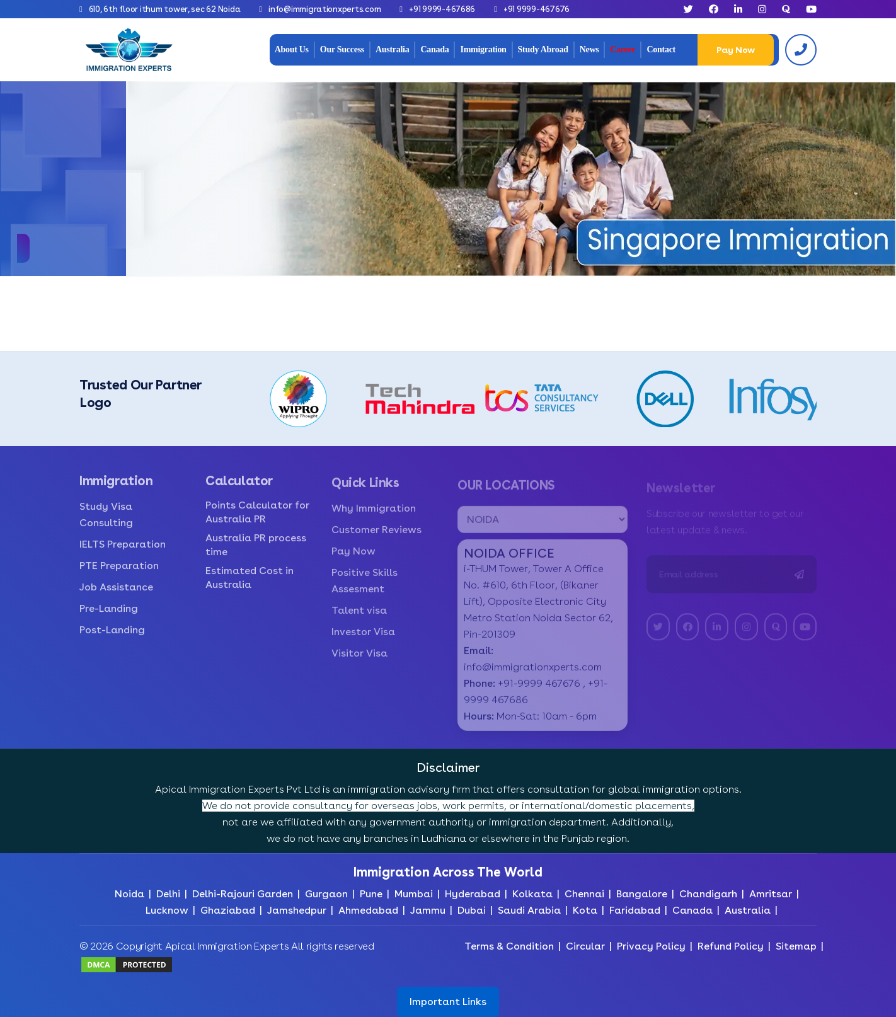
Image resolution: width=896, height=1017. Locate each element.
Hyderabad (472, 894)
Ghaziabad (227, 910)
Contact (660, 49)
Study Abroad (543, 49)
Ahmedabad (368, 910)
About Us (292, 49)
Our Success (342, 49)
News (589, 49)
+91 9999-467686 (442, 9)
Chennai (584, 894)
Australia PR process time (255, 553)
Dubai (471, 910)
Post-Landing (112, 638)
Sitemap (796, 946)
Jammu (427, 910)
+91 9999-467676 (536, 9)
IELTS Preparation (122, 552)
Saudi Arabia (529, 910)
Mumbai (413, 894)
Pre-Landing (108, 617)
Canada (434, 49)
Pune (371, 894)
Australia (392, 49)
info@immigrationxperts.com (324, 9)
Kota (585, 910)
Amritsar (770, 894)
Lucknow (167, 910)
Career (622, 49)
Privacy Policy (651, 946)
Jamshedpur (296, 910)
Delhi (168, 894)
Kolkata (532, 894)
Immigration (483, 49)
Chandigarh (708, 894)
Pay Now (735, 50)
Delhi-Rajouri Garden (242, 894)
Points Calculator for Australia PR (257, 520)
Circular (585, 946)
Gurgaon (326, 894)
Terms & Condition (509, 946)
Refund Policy (731, 946)
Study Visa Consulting (106, 522)
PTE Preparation (119, 574)
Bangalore (641, 894)
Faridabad (634, 910)
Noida (129, 894)
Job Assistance (116, 595)
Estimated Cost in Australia (249, 586)
